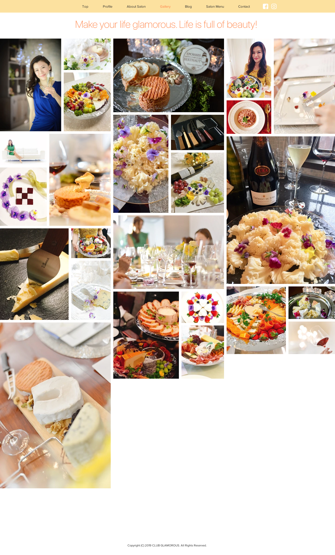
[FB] (265, 6)
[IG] (274, 6)
